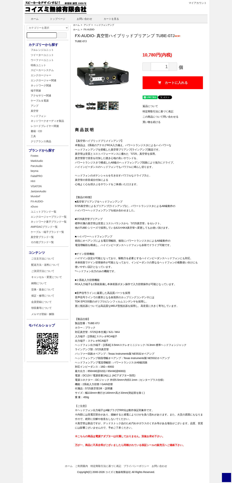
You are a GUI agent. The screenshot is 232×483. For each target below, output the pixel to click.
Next (124, 72)
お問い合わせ (81, 18)
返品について (150, 106)
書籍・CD (36, 131)
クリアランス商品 (41, 141)
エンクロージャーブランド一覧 (49, 216)
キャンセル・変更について (46, 277)
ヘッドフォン (38, 115)
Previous (80, 72)
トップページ (55, 18)
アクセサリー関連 (41, 95)
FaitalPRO (37, 176)
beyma (34, 170)
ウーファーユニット (42, 60)
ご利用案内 (81, 466)
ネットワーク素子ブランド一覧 (49, 221)
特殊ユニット (38, 65)
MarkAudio (37, 160)
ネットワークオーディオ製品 (47, 120)
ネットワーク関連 (41, 85)
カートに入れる (173, 83)
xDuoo (34, 206)
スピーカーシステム (42, 70)
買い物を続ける (152, 122)
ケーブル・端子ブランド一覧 (47, 231)
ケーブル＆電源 (40, 100)
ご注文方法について (42, 258)
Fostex (34, 155)
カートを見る (108, 18)
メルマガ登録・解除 (42, 314)
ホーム (32, 18)
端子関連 (36, 90)
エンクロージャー (41, 75)
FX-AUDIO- (89, 29)
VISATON (36, 186)
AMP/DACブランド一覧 (44, 226)
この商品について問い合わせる (160, 116)
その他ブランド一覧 (42, 242)
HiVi (33, 181)
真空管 (34, 110)
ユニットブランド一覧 (43, 211)
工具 (33, 136)
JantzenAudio (38, 191)
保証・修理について (42, 295)
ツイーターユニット (42, 55)
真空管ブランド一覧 (42, 237)
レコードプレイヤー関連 (45, 126)
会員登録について (41, 301)
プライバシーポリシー (136, 466)
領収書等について (41, 307)
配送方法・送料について (45, 264)
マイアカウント (196, 2)
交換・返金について (42, 289)
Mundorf (35, 196)
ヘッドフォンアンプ (104, 25)
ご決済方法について (42, 271)
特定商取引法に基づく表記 (158, 111)
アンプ (87, 25)
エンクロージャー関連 (43, 80)
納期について (39, 283)
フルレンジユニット (42, 49)
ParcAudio (37, 166)
